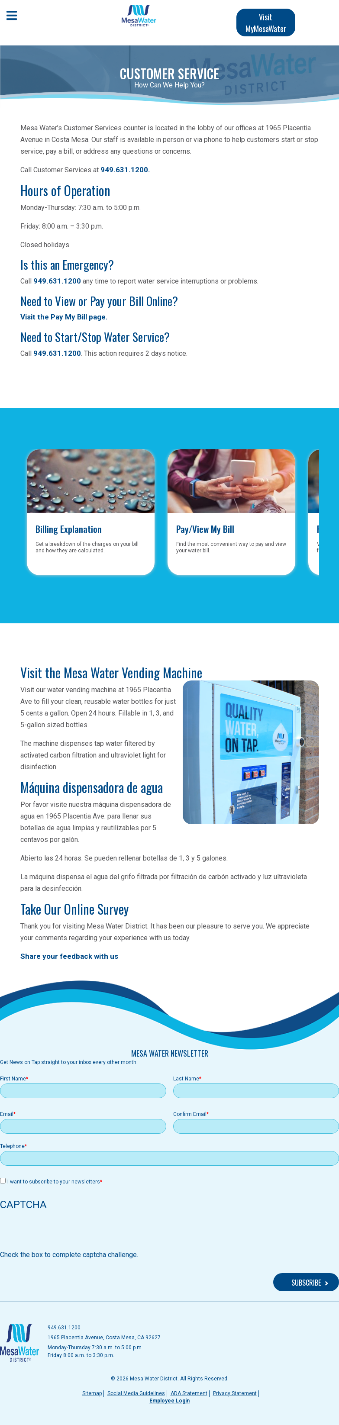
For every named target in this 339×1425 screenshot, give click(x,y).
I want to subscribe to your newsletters (53, 1182)
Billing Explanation (69, 527)
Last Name (186, 1079)
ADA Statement (189, 1393)
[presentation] (66, 1233)
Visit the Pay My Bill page (63, 317)
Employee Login (169, 1401)
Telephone (12, 1146)
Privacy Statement (235, 1393)
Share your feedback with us (69, 956)
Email (6, 1114)
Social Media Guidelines (136, 1393)
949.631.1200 (124, 169)
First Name (13, 1079)
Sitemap (92, 1393)
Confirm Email (190, 1114)
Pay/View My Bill (205, 527)
